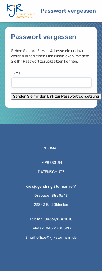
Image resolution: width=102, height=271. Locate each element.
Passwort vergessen (68, 10)
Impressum (51, 162)
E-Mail (16, 73)
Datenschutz (51, 172)
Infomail (51, 148)
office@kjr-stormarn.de (56, 237)
